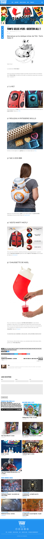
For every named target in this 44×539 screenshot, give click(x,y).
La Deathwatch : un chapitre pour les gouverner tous (30, 494)
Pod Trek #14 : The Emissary (6, 402)
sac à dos (37, 348)
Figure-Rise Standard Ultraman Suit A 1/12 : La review (10, 472)
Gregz (3, 359)
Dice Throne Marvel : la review (7, 435)
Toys (12, 2)
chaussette (18, 348)
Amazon (18, 329)
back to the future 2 (7, 348)
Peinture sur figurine (4, 492)
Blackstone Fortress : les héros (8, 513)
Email (16, 379)
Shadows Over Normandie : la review (9, 358)
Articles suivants (40, 357)
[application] (11, 409)
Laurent (38, 360)
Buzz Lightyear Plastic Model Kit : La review (32, 435)
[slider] (10, 409)
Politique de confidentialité (33, 532)
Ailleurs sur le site (28, 402)
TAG (2, 349)
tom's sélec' (10, 349)
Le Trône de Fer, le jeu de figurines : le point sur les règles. (32, 514)
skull (40, 348)
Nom (2, 379)
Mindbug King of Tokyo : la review (30, 417)
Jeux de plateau (23, 2)
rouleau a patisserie (32, 348)
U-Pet (19, 111)
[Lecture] (2, 409)
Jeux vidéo (16, 2)
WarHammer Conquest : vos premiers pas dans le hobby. (10, 494)
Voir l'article (3, 497)
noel (27, 348)
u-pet (13, 349)
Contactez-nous (24, 532)
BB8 (12, 348)
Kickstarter (15, 255)
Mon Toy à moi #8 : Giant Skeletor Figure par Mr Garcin (33, 359)
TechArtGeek (5, 349)
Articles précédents (4, 357)
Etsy (35, 150)
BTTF (14, 348)
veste (15, 349)
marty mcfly (24, 348)
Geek (28, 2)
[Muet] (17, 409)
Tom (9, 33)
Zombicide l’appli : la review (28, 454)
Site (30, 379)
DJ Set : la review (5, 454)
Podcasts (32, 2)
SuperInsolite (27, 215)
